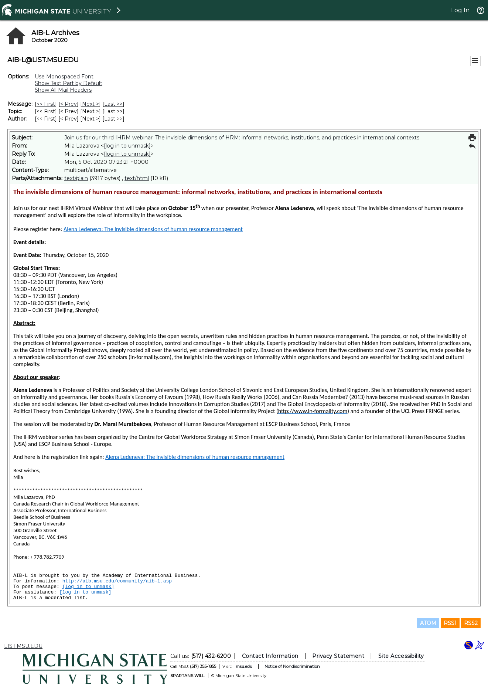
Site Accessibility (401, 656)
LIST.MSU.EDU (23, 646)
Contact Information (270, 656)
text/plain (76, 178)
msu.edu (243, 666)
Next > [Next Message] (90, 104)
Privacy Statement (338, 656)
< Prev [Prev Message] (68, 104)
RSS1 (450, 623)
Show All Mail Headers (63, 90)
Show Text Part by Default (68, 83)
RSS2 (471, 623)
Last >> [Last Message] (113, 104)
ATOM (428, 623)
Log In (460, 10)
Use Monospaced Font (64, 76)
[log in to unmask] (127, 145)
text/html (136, 178)
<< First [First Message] (46, 104)
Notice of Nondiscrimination (292, 666)
